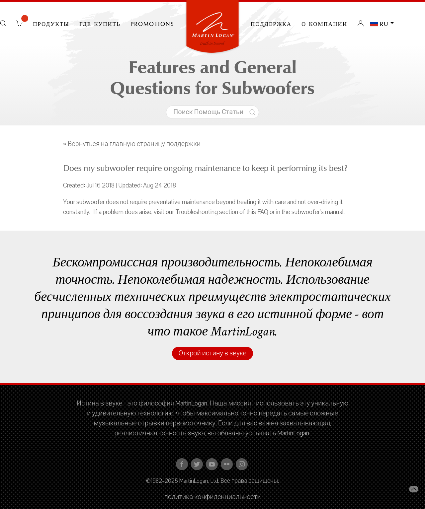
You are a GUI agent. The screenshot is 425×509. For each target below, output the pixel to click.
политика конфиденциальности (212, 497)
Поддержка (271, 23)
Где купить (100, 23)
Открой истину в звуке (212, 353)
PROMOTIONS (152, 23)
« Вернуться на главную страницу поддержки (132, 144)
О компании (324, 23)
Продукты (51, 23)
